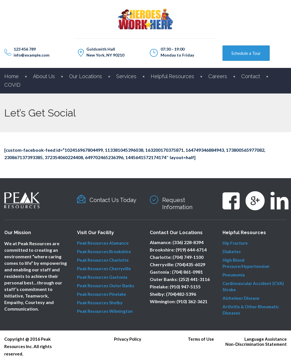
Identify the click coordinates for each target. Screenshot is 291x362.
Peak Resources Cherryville (104, 268)
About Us (44, 76)
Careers (217, 76)
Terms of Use (201, 339)
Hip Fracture (235, 243)
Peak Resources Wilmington (105, 311)
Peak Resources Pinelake (101, 294)
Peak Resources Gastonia (102, 277)
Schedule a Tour (246, 53)
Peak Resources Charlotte (103, 260)
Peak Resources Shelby (99, 302)
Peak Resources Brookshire (104, 251)
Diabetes (232, 251)
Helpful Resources (172, 76)
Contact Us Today (113, 200)
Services (126, 76)
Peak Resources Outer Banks (105, 285)
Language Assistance (265, 339)
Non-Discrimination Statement (256, 344)
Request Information (177, 204)
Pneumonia (234, 274)
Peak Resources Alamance (103, 243)
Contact (250, 76)
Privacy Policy (127, 339)
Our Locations (85, 76)
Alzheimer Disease (241, 298)
